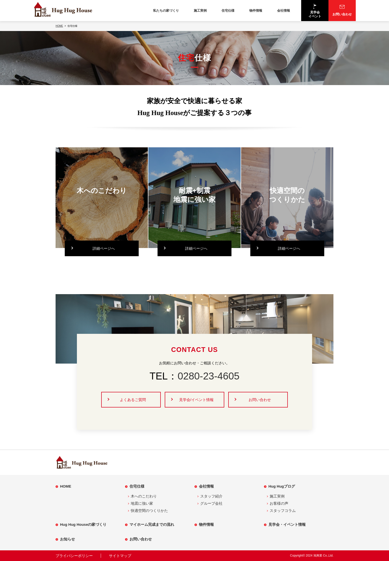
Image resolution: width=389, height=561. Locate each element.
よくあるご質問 (133, 400)
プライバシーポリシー (74, 556)
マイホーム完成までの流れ (152, 524)
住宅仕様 (228, 10)
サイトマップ (120, 556)
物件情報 (255, 10)
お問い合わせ (260, 400)
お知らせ (67, 539)
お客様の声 (279, 503)
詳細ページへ (104, 248)
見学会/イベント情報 (196, 400)
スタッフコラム (283, 510)
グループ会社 (211, 503)
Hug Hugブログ (281, 486)
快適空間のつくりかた (149, 510)
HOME (65, 486)
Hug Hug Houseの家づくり (83, 524)
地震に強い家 (142, 503)
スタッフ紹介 (211, 496)
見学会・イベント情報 (287, 524)
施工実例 (200, 10)
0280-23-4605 (208, 376)
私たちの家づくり (166, 10)
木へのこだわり (144, 496)
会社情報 (283, 10)
